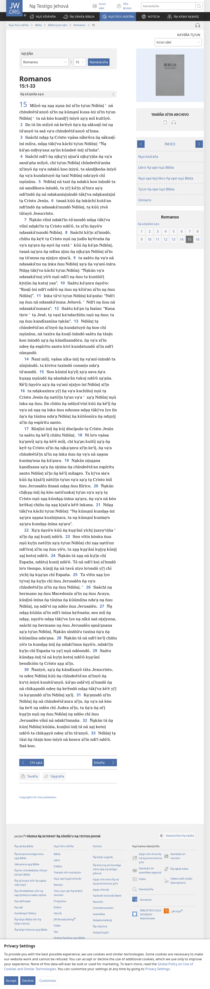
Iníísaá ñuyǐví (101, 932)
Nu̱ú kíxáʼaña (148, 156)
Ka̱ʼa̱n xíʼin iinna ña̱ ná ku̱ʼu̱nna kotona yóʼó (106, 881)
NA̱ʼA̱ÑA (27, 53)
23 (68, 536)
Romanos (79, 25)
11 (39, 295)
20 (96, 486)
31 (79, 695)
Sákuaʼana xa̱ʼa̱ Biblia (26, 864)
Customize (47, 980)
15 (24, 104)
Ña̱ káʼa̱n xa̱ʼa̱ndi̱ (103, 857)
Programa (60, 901)
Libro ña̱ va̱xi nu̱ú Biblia (156, 167)
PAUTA (58, 913)
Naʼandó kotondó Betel (107, 895)
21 (98, 504)
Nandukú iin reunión (174, 856)
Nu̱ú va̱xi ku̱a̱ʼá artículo (67, 878)
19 (67, 460)
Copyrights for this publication (37, 797)
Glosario (144, 200)
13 (76, 321)
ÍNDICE (170, 144)
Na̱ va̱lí (18, 907)
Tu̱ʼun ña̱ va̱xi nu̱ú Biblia (156, 189)
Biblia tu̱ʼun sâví (57, 25)
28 (59, 638)
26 (88, 587)
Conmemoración (103, 908)
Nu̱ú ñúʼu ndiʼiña (19, 25)
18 (80, 435)
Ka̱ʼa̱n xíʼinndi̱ (101, 889)
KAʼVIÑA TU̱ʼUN (188, 35)
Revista (58, 885)
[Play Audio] (197, 25)
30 (26, 669)
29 (95, 650)
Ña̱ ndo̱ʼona (100, 926)
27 (102, 606)
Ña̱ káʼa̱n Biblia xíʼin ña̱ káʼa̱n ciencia (27, 921)
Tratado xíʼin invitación (67, 872)
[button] (78, 16)
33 (93, 733)
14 (26, 359)
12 (56, 308)
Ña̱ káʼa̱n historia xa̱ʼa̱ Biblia (30, 929)
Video (57, 925)
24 (53, 555)
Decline (28, 980)
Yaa (56, 931)
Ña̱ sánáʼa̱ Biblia (23, 846)
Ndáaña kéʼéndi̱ (102, 920)
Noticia (97, 846)
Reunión (98, 902)
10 (62, 283)
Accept (11, 980)
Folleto (58, 866)
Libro (57, 860)
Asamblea (99, 914)
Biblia (38, 25)
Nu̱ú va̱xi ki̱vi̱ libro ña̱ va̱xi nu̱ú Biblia (165, 178)
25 (75, 574)
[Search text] (168, 6)
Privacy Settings (157, 969)
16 (22, 390)
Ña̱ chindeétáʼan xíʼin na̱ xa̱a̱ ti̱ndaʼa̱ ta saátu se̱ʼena (30, 893)
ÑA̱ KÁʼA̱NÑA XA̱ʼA (148, 224)
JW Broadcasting (65, 919)
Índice (57, 907)
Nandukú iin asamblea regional (146, 870)
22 (26, 530)
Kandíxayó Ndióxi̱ (25, 913)
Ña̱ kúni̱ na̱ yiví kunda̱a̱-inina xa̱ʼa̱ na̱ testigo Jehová (107, 869)
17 (26, 428)
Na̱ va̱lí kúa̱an (22, 901)
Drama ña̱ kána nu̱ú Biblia (69, 938)
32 (85, 720)
